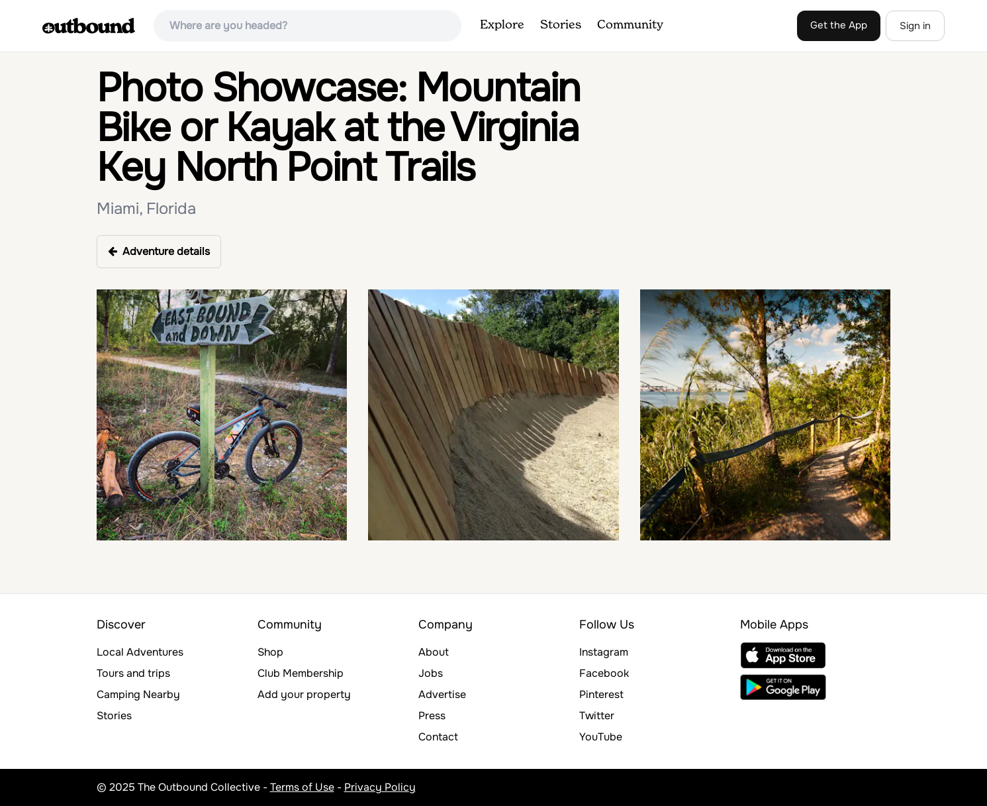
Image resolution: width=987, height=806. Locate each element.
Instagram (603, 652)
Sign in (915, 25)
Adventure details (159, 251)
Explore (502, 25)
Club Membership (301, 673)
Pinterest (601, 694)
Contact (438, 737)
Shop (270, 652)
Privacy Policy (380, 787)
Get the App (838, 25)
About (433, 652)
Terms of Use (302, 787)
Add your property (304, 694)
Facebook (604, 673)
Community (630, 25)
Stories (560, 25)
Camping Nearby (138, 694)
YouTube (600, 737)
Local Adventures (140, 652)
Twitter (596, 716)
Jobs (430, 673)
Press (432, 716)
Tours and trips (133, 673)
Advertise (442, 694)
